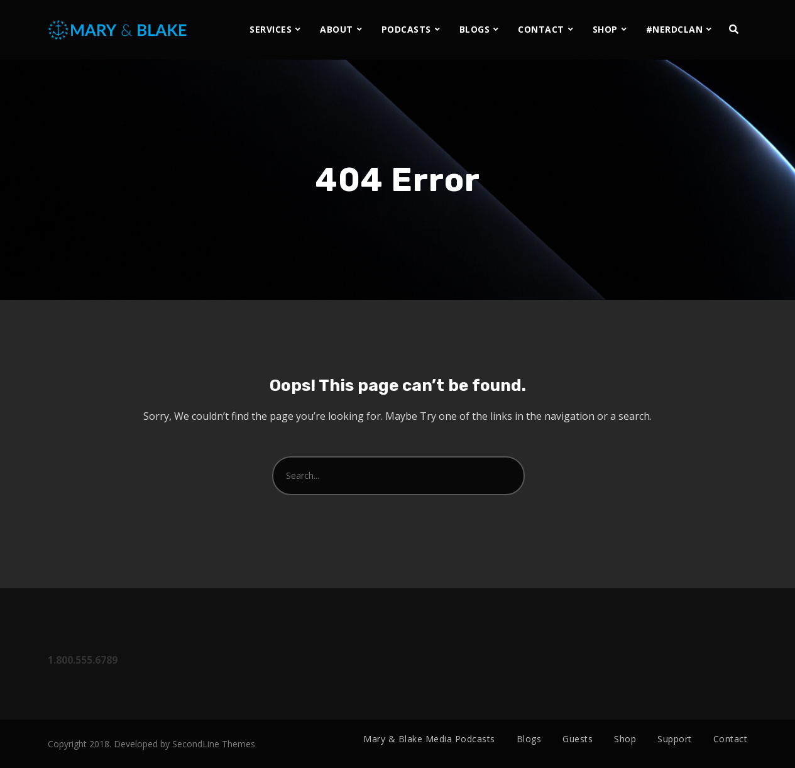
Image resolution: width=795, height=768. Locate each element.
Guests (577, 739)
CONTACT (541, 29)
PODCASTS (406, 29)
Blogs (529, 739)
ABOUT (336, 29)
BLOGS (474, 29)
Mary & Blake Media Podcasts (429, 739)
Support (674, 739)
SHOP (605, 29)
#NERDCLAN (674, 29)
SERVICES (270, 29)
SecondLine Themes (213, 744)
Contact (730, 739)
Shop (625, 739)
